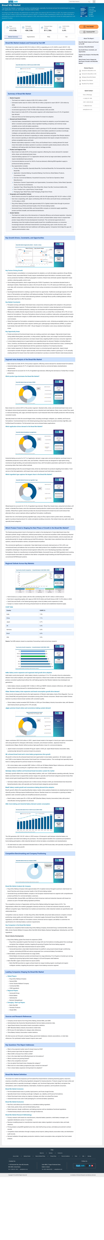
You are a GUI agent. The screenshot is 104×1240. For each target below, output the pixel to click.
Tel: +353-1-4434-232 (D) (47, 1169)
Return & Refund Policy (40, 1156)
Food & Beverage (92, 10)
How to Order (15, 1156)
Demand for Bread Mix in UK (87, 70)
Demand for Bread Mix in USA (87, 74)
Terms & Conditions (65, 1156)
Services (50, 1153)
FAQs (48, 37)
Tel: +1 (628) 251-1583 (13, 1169)
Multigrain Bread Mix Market (87, 77)
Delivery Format (27, 1156)
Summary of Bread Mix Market (86, 47)
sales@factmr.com (24, 1169)
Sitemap (89, 1156)
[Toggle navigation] (94, 1)
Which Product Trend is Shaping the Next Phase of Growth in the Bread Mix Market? (88, 61)
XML (83, 1156)
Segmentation (31, 37)
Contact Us (60, 1153)
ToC (66, 37)
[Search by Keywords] (79, 1)
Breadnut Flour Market (86, 80)
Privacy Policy (53, 1156)
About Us (42, 1153)
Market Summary (13, 37)
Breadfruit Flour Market (86, 84)
